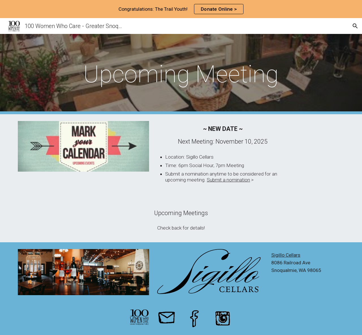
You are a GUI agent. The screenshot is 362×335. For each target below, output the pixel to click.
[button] (355, 26)
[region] (181, 9)
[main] (181, 74)
